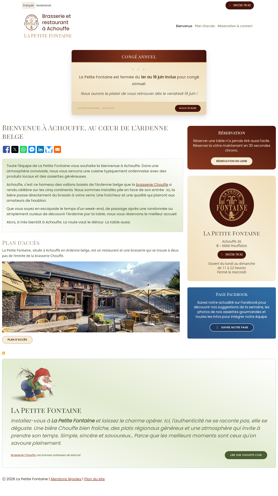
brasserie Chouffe (152, 184)
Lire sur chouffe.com (246, 455)
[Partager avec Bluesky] (48, 149)
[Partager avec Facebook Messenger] (31, 149)
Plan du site (94, 479)
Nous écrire (187, 108)
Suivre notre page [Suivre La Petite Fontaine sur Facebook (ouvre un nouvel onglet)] (231, 327)
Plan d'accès (205, 26)
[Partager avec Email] (57, 149)
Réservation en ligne (231, 161)
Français (28, 5)
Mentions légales (66, 479)
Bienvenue (184, 26)
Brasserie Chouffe (23, 455)
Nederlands (43, 5)
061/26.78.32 (240, 5)
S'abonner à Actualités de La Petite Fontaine (3, 353)
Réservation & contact (235, 26)
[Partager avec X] (14, 149)
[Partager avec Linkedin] (40, 149)
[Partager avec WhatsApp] (23, 149)
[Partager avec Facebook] (6, 149)
